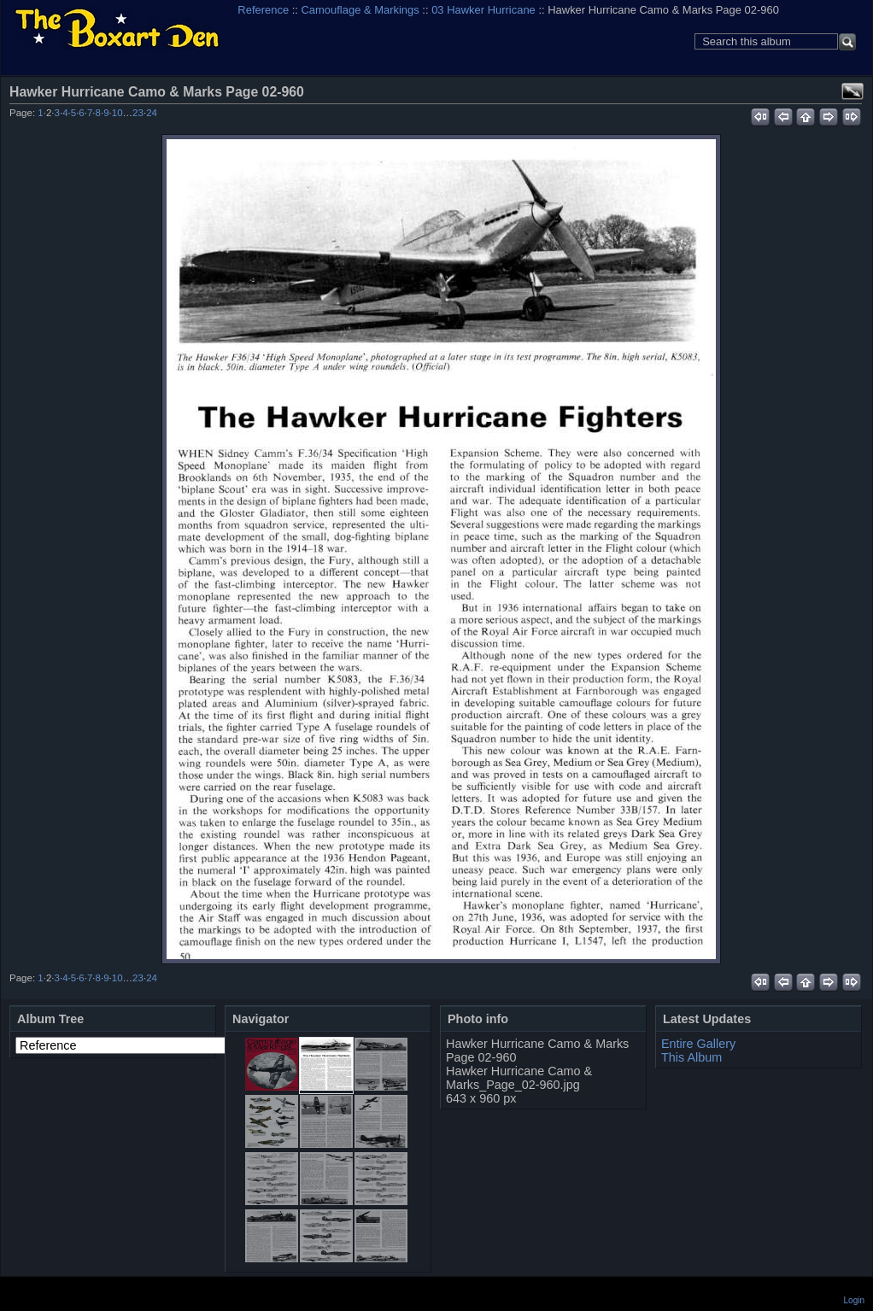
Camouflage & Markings (360, 9)
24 (151, 113)
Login (854, 1300)
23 (138, 113)
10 (117, 113)
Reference (263, 9)
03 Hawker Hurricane (483, 9)
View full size (852, 91)
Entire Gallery (698, 1044)
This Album (691, 1057)
